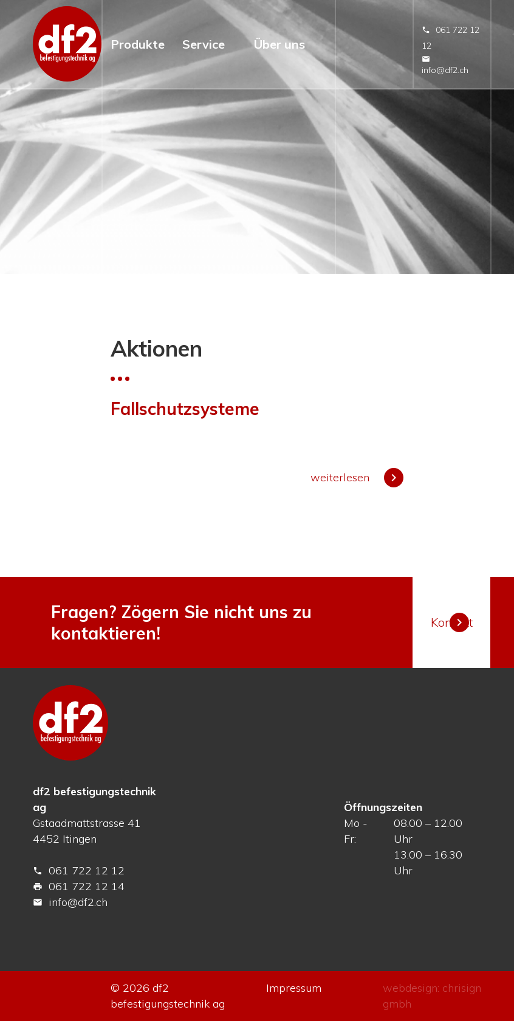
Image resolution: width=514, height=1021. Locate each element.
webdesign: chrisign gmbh (432, 996)
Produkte (138, 44)
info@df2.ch (445, 65)
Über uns (279, 44)
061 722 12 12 (79, 870)
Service (203, 44)
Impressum (293, 988)
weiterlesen (356, 477)
